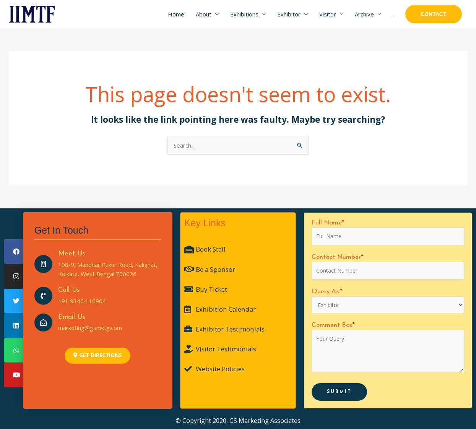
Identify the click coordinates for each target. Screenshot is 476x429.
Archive (364, 14)
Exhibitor (289, 14)
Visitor (327, 14)
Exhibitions (244, 14)
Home (176, 14)
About (203, 14)
